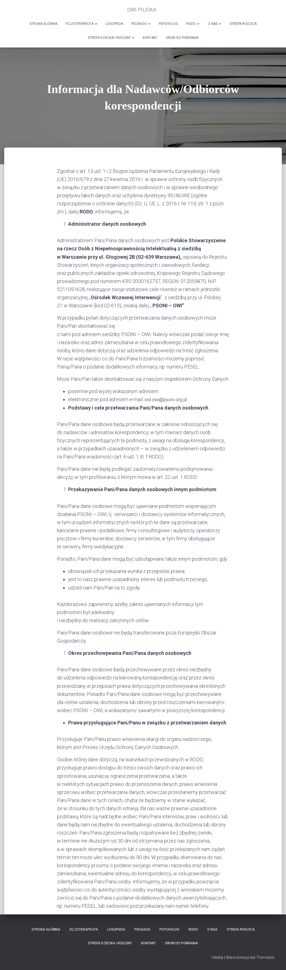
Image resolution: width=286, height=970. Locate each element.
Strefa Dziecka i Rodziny (111, 38)
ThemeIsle (265, 957)
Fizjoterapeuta (81, 24)
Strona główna (43, 24)
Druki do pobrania (182, 38)
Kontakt (150, 38)
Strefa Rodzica (243, 24)
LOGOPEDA (114, 24)
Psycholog (168, 24)
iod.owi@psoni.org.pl (167, 399)
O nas (214, 24)
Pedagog (140, 24)
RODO (192, 24)
